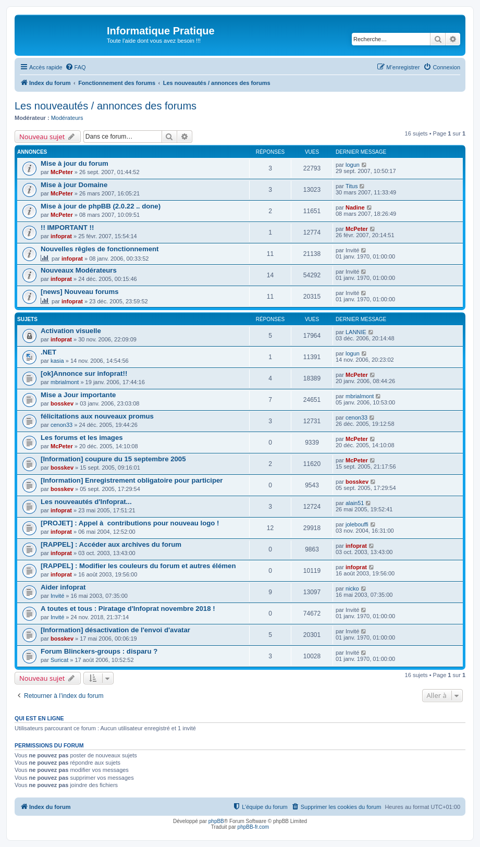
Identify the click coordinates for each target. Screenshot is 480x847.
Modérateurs (67, 118)
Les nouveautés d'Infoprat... (86, 502)
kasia (57, 361)
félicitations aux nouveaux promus (97, 416)
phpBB (216, 821)
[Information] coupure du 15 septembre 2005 (113, 459)
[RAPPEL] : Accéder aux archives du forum (111, 544)
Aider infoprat (63, 587)
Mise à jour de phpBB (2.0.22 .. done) (101, 206)
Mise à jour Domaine (74, 185)
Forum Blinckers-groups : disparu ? (99, 651)
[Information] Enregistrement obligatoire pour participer (132, 480)
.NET (48, 352)
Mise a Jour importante (78, 395)
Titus (352, 186)
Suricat (59, 660)
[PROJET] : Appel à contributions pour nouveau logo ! (130, 523)
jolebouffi (357, 524)
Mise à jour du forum (74, 163)
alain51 (355, 503)
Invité (57, 596)
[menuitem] (75, 67)
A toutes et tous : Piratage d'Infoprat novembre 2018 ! (128, 608)
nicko (352, 588)
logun (353, 165)
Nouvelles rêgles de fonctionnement (99, 249)
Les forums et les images (82, 437)
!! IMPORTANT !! (67, 227)
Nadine (355, 207)
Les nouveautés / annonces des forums (105, 106)
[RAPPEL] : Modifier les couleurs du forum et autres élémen (138, 566)
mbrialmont (65, 382)
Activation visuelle (71, 331)
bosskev (62, 403)
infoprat (61, 236)
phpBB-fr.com (253, 827)
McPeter (62, 172)
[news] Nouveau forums (79, 292)
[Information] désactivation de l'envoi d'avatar (115, 630)
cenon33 (61, 425)
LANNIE (356, 332)
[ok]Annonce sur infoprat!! (84, 373)
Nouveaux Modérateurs (79, 270)
